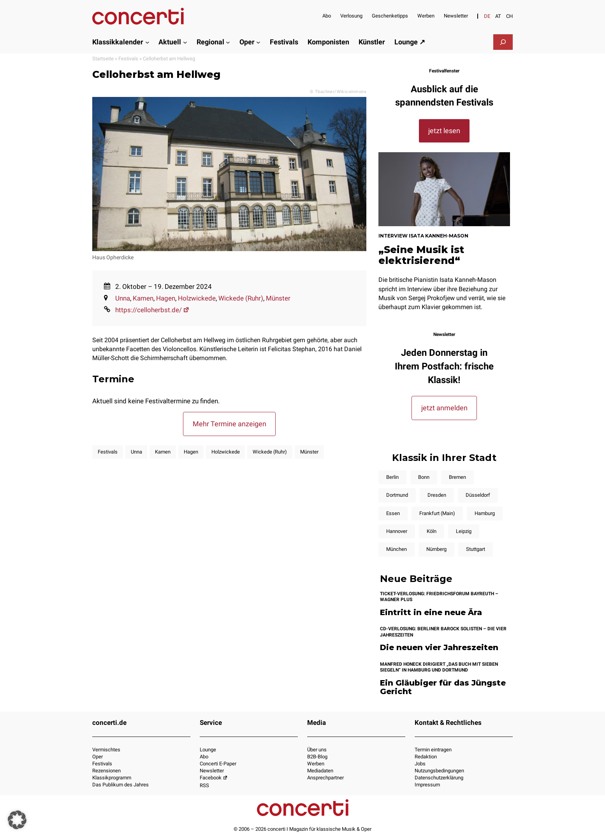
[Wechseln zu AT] (498, 16)
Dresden (436, 495)
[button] (17, 820)
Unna (122, 298)
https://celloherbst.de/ (152, 310)
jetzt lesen (444, 131)
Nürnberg (436, 549)
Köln (431, 531)
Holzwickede (197, 298)
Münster (278, 298)
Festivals (128, 59)
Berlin (392, 477)
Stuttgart (475, 549)
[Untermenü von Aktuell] (185, 42)
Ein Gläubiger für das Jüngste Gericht (443, 687)
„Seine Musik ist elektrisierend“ (421, 255)
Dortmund (397, 495)
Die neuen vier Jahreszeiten (439, 647)
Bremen (457, 477)
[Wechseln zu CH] (509, 16)
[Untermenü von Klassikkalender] (147, 42)
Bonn (423, 477)
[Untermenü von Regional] (228, 42)
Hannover (396, 531)
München (396, 549)
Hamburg (485, 513)
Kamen (143, 298)
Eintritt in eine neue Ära (431, 612)
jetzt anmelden (444, 408)
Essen (393, 513)
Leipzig (463, 531)
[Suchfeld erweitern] (503, 42)
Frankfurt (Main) (437, 513)
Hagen (165, 298)
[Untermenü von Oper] (258, 42)
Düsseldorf (478, 495)
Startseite (103, 59)
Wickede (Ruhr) (240, 298)
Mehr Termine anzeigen (229, 424)
